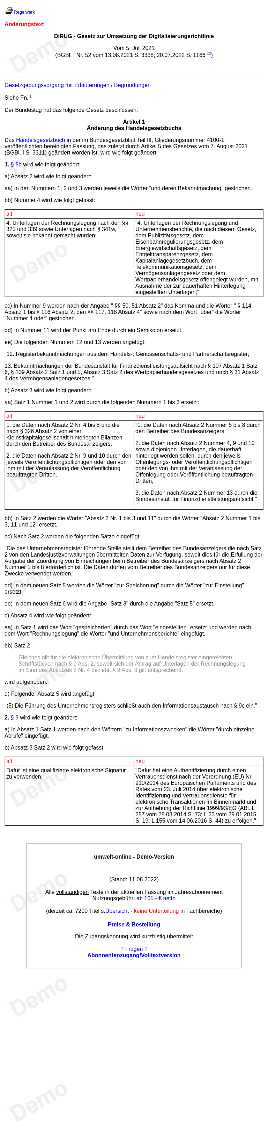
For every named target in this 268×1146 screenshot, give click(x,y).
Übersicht (117, 911)
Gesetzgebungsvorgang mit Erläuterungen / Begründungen (78, 85)
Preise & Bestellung (134, 924)
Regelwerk (24, 12)
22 (209, 53)
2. (7, 718)
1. (7, 164)
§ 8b (16, 164)
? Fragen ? (133, 949)
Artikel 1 (134, 122)
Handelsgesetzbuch (40, 140)
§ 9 (14, 718)
